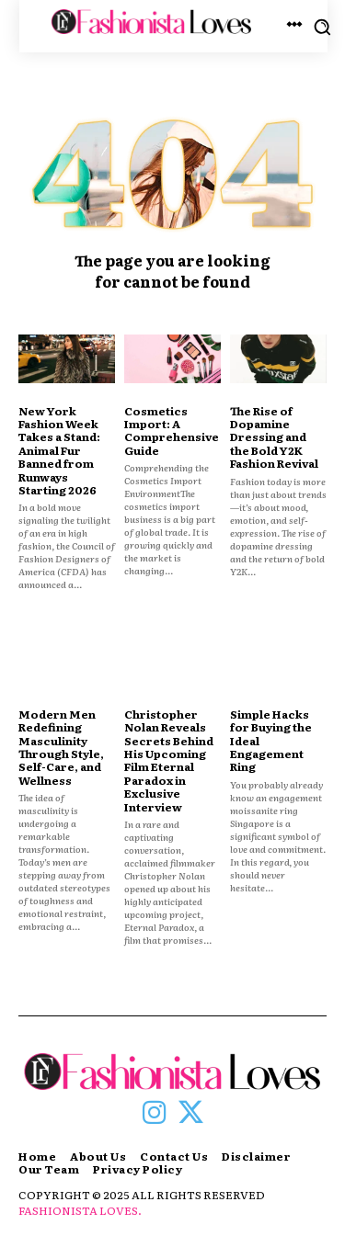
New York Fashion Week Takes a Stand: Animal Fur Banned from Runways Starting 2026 (59, 450)
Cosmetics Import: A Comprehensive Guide (171, 431)
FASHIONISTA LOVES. (80, 1210)
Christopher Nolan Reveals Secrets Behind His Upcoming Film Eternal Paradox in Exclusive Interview (168, 760)
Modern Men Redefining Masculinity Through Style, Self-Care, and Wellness (61, 747)
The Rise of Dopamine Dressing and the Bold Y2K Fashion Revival (274, 437)
